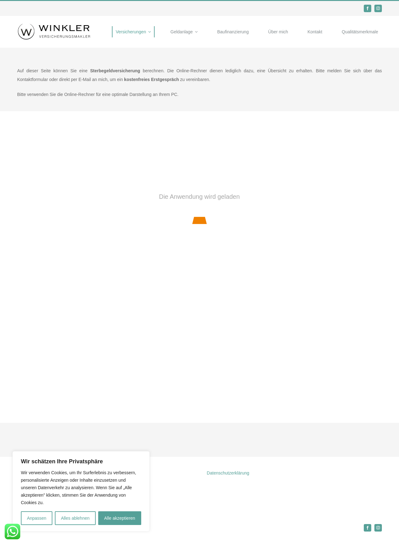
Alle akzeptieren (119, 518)
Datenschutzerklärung (228, 472)
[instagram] (378, 8)
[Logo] (54, 25)
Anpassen (36, 518)
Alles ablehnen (75, 518)
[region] (81, 491)
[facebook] (367, 8)
